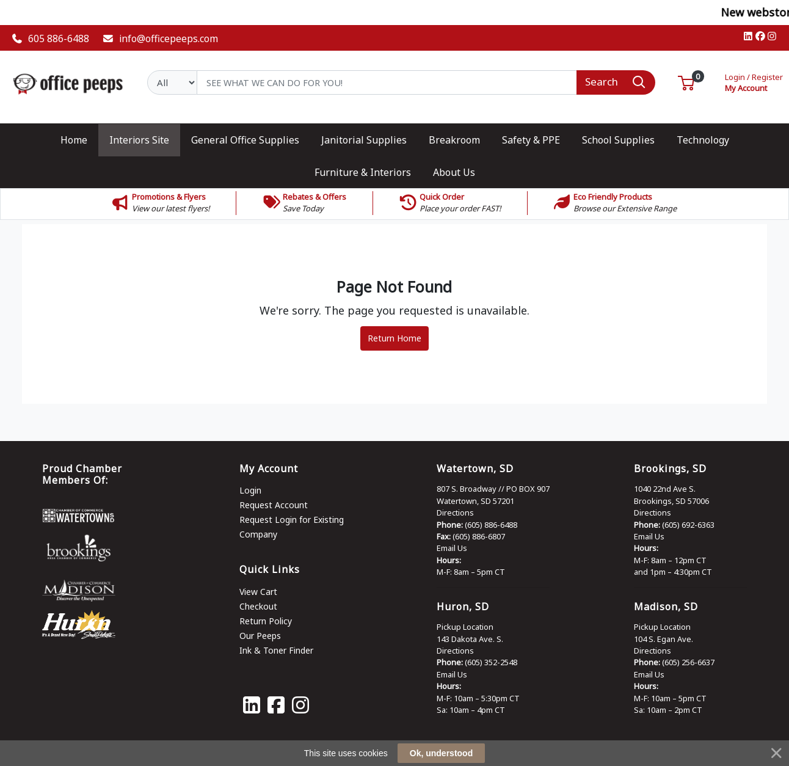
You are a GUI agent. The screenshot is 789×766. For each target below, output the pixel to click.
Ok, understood (441, 753)
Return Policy (265, 621)
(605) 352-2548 (491, 662)
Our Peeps (260, 635)
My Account (754, 81)
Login (250, 490)
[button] (686, 81)
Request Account (273, 505)
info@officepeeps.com (160, 38)
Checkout (258, 606)
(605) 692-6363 (688, 524)
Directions (455, 512)
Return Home (394, 338)
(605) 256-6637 (688, 662)
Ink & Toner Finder (276, 650)
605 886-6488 (50, 38)
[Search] (387, 82)
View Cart (258, 591)
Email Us (452, 547)
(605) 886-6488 (491, 524)
